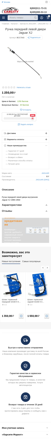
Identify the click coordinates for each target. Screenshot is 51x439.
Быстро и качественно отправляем (25, 348)
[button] (34, 37)
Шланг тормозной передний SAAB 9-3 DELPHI (10, 300)
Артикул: (12, 38)
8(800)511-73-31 (38, 8)
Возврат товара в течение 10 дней (25, 405)
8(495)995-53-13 (38, 12)
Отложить (25, 110)
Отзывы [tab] (25, 211)
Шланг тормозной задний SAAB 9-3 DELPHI (35, 300)
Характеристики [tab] (25, 205)
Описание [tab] (25, 189)
